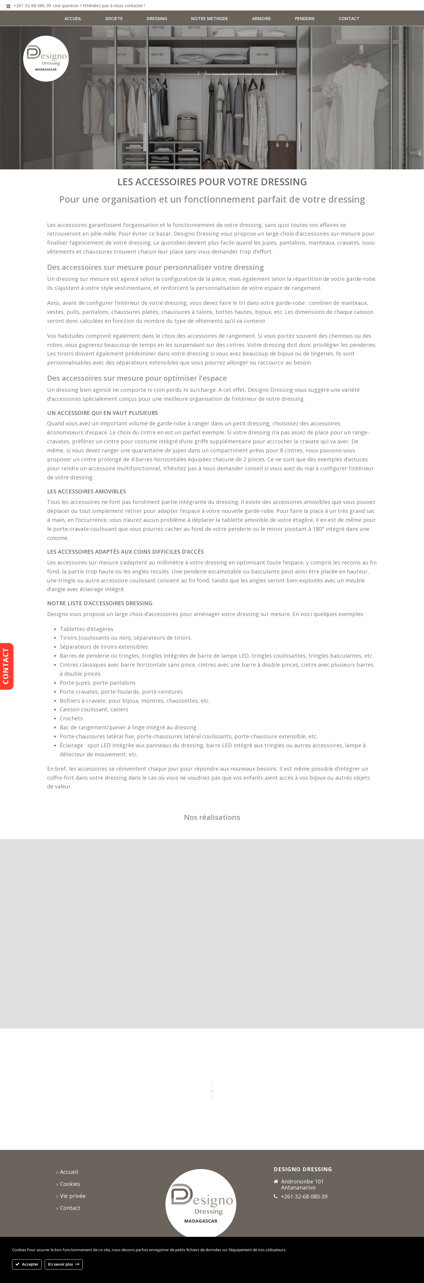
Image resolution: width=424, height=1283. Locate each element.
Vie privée (71, 1195)
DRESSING (157, 18)
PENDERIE (305, 18)
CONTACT (349, 18)
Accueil (67, 1171)
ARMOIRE (261, 18)
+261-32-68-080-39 (32, 5)
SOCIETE (114, 18)
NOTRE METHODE (209, 18)
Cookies (68, 1183)
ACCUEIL (73, 18)
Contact (68, 1207)
